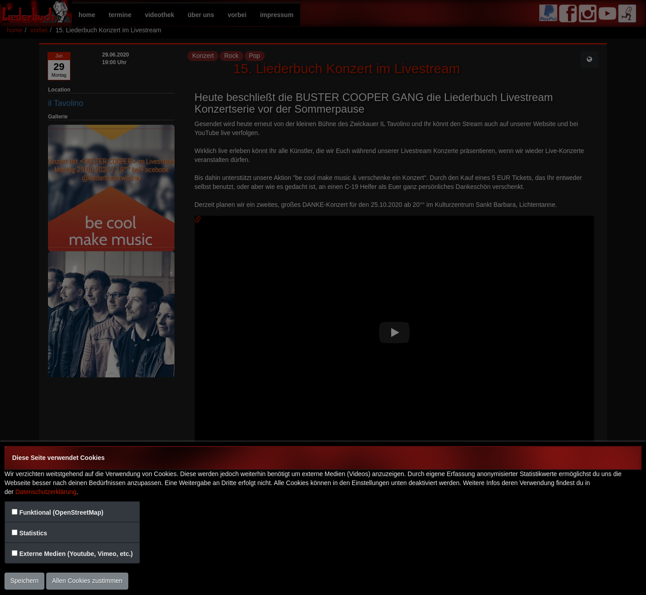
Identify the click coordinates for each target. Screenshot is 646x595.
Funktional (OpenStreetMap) (61, 512)
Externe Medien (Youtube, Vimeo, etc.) (76, 553)
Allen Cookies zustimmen (87, 580)
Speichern (24, 580)
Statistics (33, 533)
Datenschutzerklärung (45, 491)
